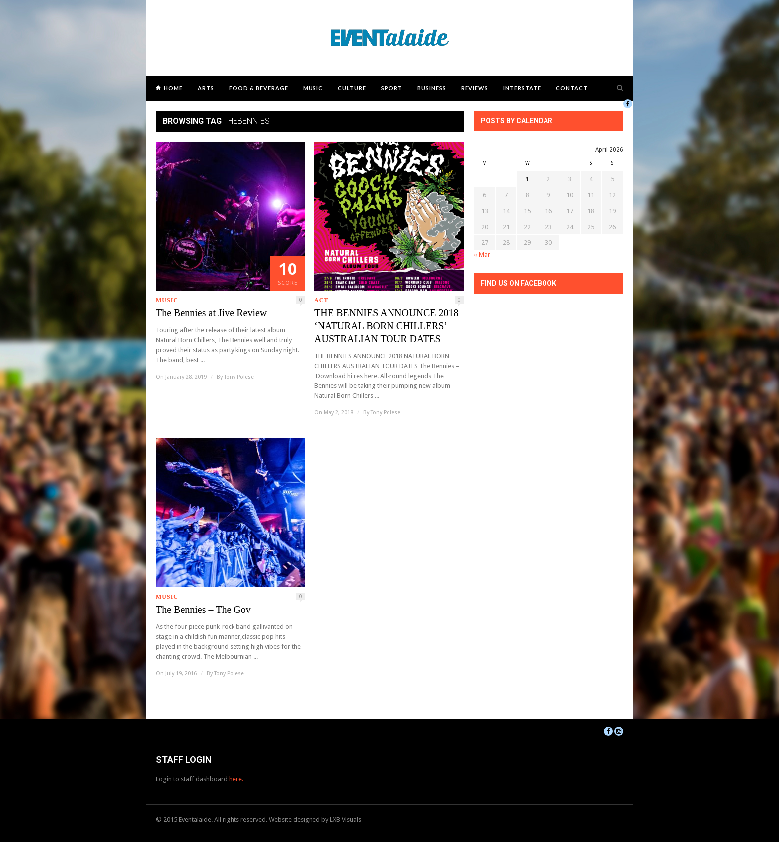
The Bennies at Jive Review (211, 312)
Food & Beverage (258, 88)
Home (173, 88)
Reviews (474, 88)
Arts (206, 88)
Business (431, 88)
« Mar (482, 254)
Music (313, 88)
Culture (352, 88)
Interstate (522, 88)
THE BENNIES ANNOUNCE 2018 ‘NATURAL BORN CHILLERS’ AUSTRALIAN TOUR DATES (386, 325)
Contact (572, 88)
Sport (391, 88)
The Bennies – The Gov (203, 609)
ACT (321, 300)
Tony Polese (239, 377)
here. (236, 779)
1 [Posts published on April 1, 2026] (527, 179)
